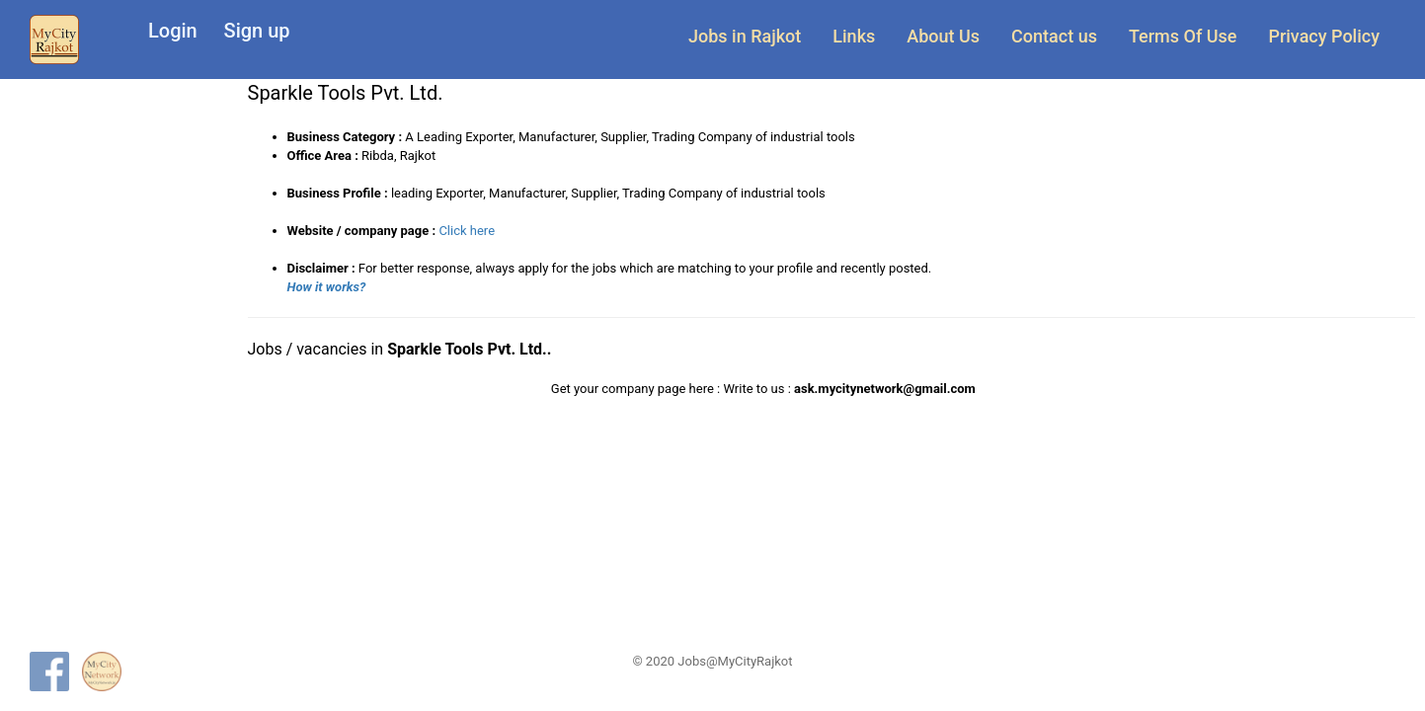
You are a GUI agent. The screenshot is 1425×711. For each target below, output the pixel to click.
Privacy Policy (1324, 36)
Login (173, 30)
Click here (466, 230)
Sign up (257, 30)
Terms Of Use (1182, 36)
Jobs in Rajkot (744, 36)
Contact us (1054, 36)
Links (853, 36)
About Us (943, 36)
